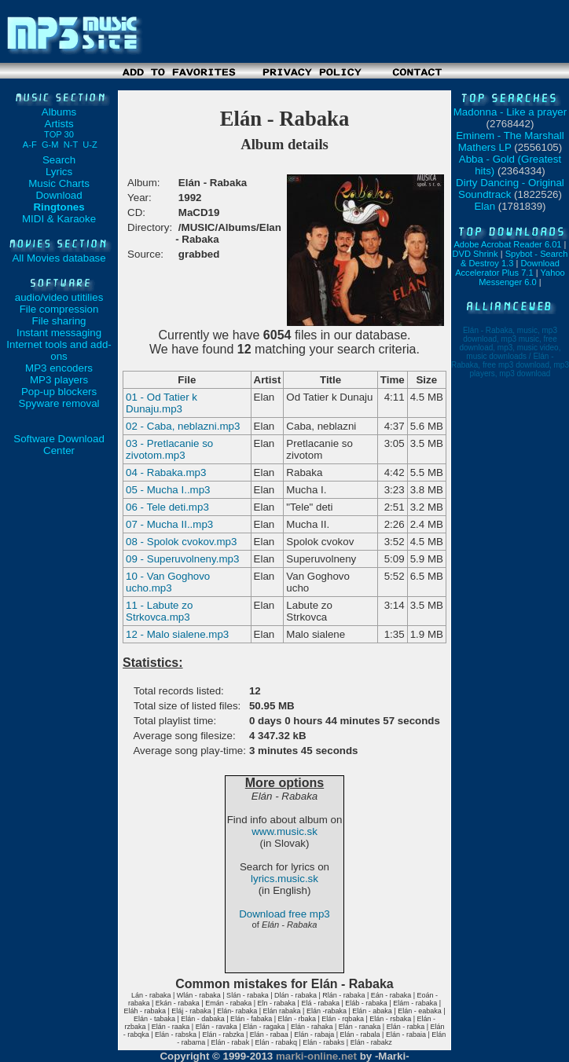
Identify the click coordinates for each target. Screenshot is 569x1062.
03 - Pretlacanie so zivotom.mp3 (169, 449)
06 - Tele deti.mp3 (167, 507)
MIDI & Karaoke (59, 219)
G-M (50, 144)
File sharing (59, 321)
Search (58, 160)
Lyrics (59, 172)
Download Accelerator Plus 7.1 (507, 267)
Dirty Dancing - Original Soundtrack (510, 188)
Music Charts (59, 183)
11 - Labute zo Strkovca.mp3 (159, 611)
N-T (71, 144)
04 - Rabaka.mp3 (166, 472)
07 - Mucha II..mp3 (169, 524)
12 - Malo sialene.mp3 (177, 634)
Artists (59, 128)
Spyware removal (59, 403)
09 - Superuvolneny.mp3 (182, 559)
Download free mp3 (284, 914)
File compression (59, 309)
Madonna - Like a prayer (510, 112)
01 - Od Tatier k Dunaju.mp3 (161, 403)
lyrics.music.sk (284, 878)
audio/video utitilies (59, 297)
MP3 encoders (59, 368)
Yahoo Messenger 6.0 (522, 277)
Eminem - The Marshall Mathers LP (510, 141)
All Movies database (58, 258)
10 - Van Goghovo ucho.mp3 (168, 582)
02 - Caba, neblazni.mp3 (183, 426)
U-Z (90, 144)
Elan (484, 206)
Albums (59, 112)
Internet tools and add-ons (58, 350)
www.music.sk (284, 831)
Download (58, 195)
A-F (30, 144)
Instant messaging (59, 333)
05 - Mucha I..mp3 (168, 490)
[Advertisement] (284, 84)
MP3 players (59, 380)
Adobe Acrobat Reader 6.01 (507, 244)
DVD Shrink (475, 253)
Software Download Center (59, 444)
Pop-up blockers (59, 391)
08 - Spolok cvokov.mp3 (181, 541)
